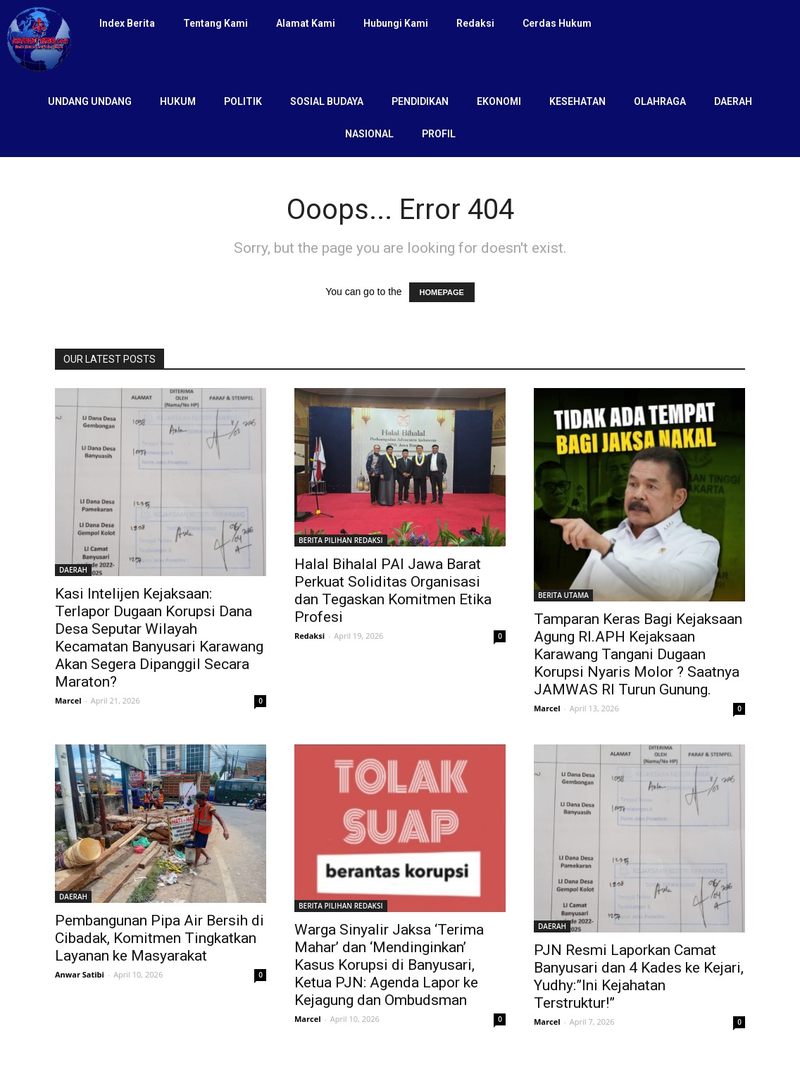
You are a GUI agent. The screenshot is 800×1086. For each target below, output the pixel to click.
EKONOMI (499, 101)
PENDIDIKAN (420, 101)
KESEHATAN (577, 101)
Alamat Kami (305, 23)
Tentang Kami (215, 23)
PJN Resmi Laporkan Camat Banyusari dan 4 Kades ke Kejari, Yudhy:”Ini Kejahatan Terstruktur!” (639, 976)
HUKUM (178, 101)
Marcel (68, 700)
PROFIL (439, 133)
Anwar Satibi (79, 974)
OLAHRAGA (660, 101)
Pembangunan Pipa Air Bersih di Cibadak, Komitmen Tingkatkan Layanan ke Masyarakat (159, 938)
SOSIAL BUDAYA (326, 101)
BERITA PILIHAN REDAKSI (341, 540)
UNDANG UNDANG (90, 101)
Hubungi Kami (395, 23)
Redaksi (475, 23)
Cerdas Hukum (557, 23)
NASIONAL (369, 133)
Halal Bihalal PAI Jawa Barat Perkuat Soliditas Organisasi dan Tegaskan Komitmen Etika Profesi (393, 590)
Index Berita (127, 23)
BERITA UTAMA (563, 595)
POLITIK (243, 101)
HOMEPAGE (442, 292)
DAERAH (733, 101)
